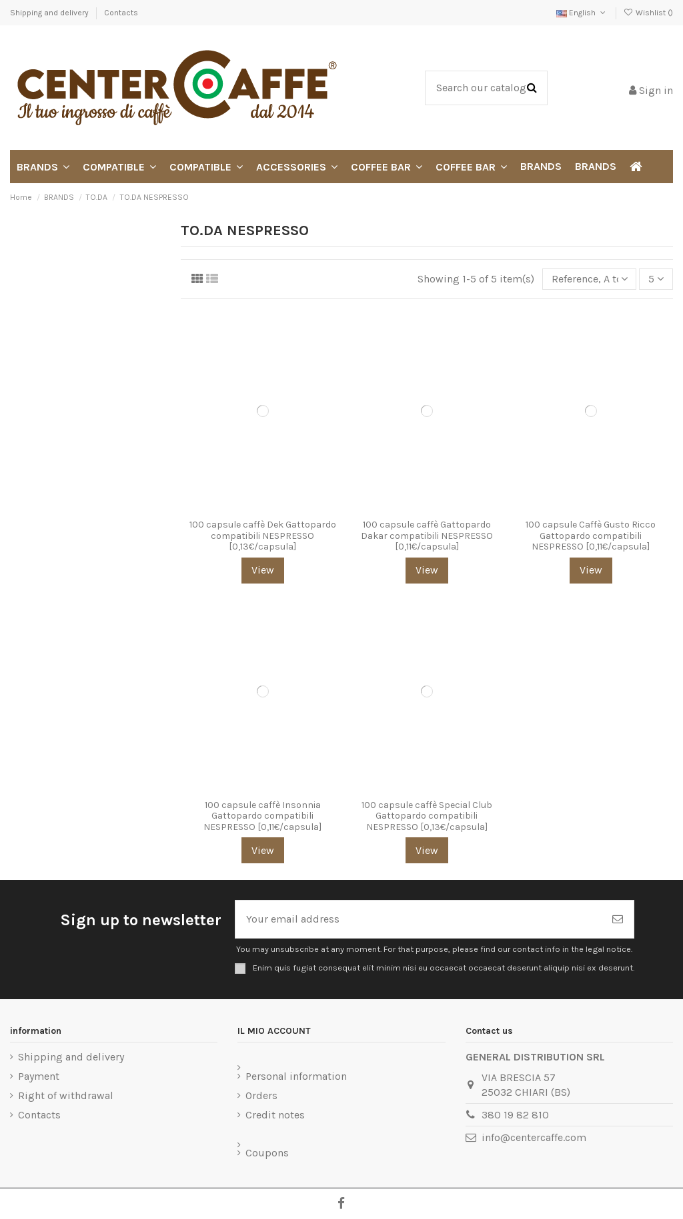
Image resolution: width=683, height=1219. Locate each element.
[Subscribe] (618, 919)
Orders (261, 1095)
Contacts (121, 12)
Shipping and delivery (50, 12)
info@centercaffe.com (534, 1137)
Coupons (267, 1152)
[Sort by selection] (589, 279)
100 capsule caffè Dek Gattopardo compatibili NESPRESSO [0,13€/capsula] (262, 536)
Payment (38, 1076)
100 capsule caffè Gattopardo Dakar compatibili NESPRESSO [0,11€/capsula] (427, 536)
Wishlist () (648, 12)
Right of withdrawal (65, 1095)
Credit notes (275, 1114)
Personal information (296, 1076)
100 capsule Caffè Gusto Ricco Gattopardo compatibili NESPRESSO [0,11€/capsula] (591, 536)
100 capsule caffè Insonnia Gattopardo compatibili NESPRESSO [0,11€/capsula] (262, 816)
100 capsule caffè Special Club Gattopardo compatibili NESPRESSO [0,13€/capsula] (427, 816)
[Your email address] (418, 919)
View (262, 570)
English (582, 12)
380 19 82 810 (515, 1114)
